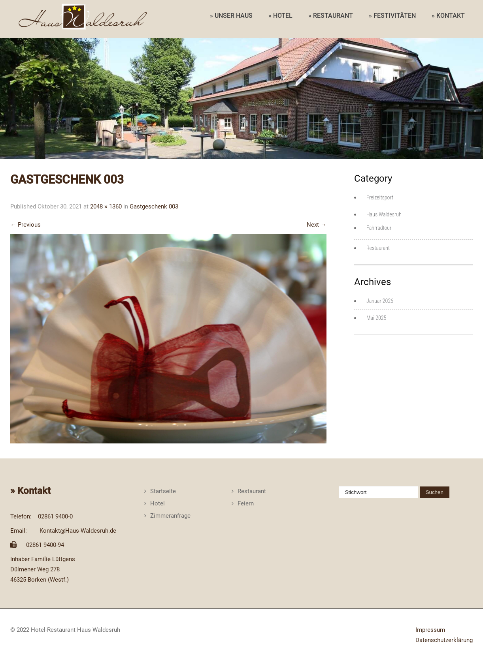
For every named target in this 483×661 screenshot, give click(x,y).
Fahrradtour (378, 228)
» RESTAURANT (330, 15)
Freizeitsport (379, 197)
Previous (25, 224)
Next (316, 224)
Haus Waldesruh (384, 214)
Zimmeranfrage (170, 515)
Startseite (163, 491)
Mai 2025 (376, 318)
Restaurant (378, 248)
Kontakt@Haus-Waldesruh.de (78, 530)
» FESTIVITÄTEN (392, 15)
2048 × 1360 (106, 206)
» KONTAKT (448, 15)
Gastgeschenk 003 (154, 206)
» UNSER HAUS (231, 15)
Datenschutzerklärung (444, 640)
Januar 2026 (379, 301)
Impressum (430, 629)
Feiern (246, 503)
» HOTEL (280, 15)
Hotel (157, 503)
